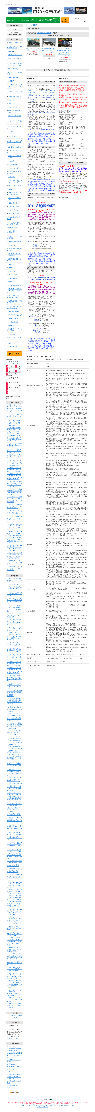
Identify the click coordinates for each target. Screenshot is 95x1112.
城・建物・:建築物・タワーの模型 (14, 254)
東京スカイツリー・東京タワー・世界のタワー (14, 142)
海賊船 (10, 264)
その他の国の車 (13, 322)
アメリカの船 (12, 275)
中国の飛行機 (12, 227)
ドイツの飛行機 (13, 210)
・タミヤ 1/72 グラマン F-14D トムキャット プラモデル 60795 (14, 949)
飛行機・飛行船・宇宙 (15, 55)
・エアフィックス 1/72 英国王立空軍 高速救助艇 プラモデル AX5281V (14, 650)
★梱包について (12, 1064)
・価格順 (48, 33)
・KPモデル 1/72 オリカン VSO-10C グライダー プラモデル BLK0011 (14, 750)
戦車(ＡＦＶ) (12, 51)
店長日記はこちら (12, 1038)
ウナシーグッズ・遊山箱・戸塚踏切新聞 (14, 193)
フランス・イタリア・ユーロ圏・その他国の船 (14, 290)
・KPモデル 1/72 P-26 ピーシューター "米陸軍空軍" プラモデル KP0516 (14, 813)
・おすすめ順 (41, 33)
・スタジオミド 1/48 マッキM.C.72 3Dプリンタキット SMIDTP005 (14, 968)
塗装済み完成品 (13, 334)
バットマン (11, 103)
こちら (46, 1107)
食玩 (9, 343)
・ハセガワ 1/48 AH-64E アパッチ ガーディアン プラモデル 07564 (14, 506)
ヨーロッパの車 (13, 318)
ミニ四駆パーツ (13, 164)
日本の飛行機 (12, 203)
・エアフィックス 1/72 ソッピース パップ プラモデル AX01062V (14, 644)
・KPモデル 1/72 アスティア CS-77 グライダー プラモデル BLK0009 (14, 738)
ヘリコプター (12, 245)
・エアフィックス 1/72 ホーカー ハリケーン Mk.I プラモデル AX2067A (14, 469)
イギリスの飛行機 (14, 206)
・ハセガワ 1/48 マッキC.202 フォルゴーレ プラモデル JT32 (14, 615)
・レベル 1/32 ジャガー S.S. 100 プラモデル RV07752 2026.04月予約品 (14, 779)
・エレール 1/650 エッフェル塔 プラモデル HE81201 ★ (14, 416)
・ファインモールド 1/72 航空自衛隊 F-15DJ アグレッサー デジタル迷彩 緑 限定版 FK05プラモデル (14, 717)
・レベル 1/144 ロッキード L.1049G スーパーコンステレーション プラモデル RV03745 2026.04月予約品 (14, 787)
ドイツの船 (11, 271)
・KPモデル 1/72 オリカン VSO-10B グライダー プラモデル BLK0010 (14, 744)
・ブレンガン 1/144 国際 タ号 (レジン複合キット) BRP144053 (14, 444)
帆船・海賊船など (14, 69)
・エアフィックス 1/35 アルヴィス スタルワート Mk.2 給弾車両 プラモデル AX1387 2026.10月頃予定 (14, 984)
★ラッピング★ (12, 1069)
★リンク (10, 1071)
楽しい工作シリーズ (14, 185)
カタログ (11, 189)
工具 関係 (11, 177)
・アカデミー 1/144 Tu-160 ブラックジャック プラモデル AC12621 (14, 512)
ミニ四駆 (11, 161)
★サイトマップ (12, 1046)
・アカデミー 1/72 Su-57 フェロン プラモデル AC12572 (14, 562)
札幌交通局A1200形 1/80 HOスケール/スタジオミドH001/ (49, 50)
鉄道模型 (11, 81)
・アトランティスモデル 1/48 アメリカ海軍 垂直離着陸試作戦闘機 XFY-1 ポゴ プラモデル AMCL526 (14, 408)
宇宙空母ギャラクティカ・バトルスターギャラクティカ (14, 98)
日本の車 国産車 (14, 311)
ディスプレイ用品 (14, 168)
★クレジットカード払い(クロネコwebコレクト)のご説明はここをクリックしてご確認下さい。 (41, 92)
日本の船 (11, 267)
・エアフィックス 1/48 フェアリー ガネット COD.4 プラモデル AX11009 (14, 897)
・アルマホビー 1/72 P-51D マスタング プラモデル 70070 (14, 962)
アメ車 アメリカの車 (15, 315)
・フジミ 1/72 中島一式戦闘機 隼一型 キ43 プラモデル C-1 (14, 580)
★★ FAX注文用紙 (13, 1066)
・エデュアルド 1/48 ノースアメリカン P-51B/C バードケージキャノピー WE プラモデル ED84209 (14, 836)
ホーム (28, 25)
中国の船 (11, 282)
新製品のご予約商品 (14, 42)
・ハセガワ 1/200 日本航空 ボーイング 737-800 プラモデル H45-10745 (14, 533)
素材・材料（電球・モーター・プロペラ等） (14, 181)
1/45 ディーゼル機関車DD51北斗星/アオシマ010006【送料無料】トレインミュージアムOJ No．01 (64, 52)
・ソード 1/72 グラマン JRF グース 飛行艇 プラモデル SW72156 (14, 732)
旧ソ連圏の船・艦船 (14, 285)
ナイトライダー (13, 107)
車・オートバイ (13, 77)
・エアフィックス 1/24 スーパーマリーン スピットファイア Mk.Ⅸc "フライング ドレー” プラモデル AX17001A (14, 920)
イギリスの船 (12, 278)
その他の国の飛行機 (14, 241)
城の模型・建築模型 (14, 147)
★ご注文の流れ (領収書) (14, 1053)
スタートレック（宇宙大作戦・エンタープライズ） (14, 86)
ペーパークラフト (14, 136)
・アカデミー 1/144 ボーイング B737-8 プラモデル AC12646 (14, 568)
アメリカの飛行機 (14, 213)
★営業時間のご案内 (13, 1074)
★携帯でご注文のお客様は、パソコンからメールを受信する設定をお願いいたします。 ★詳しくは (47, 1105)
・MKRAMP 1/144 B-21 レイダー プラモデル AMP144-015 (14, 928)
